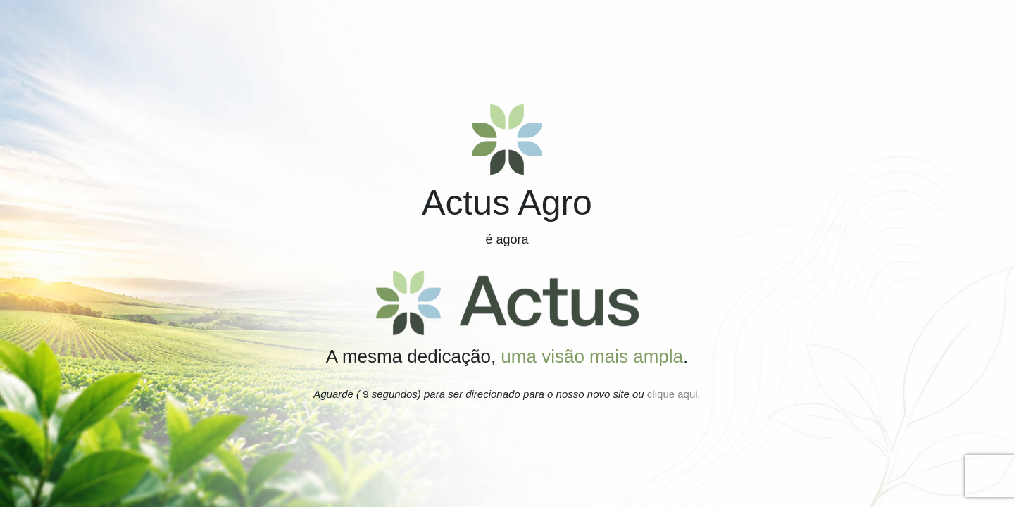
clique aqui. (672, 394)
